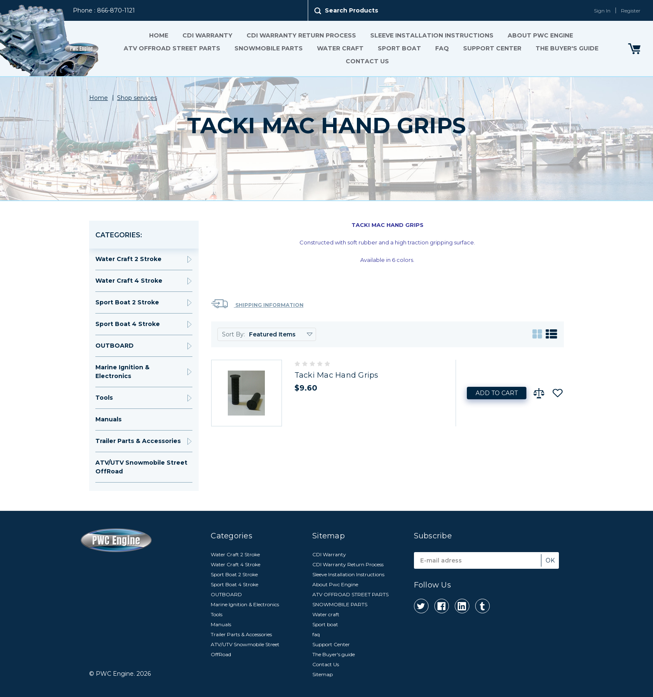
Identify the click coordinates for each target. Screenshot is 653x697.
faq (442, 48)
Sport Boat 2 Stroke (127, 302)
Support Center (492, 48)
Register (631, 10)
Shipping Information (257, 304)
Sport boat (399, 48)
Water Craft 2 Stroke (128, 259)
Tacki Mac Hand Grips (336, 375)
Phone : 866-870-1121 (104, 10)
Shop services (137, 98)
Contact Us (367, 61)
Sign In (602, 10)
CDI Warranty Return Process (301, 35)
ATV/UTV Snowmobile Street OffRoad (141, 467)
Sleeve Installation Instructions (431, 35)
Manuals (108, 419)
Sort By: (233, 334)
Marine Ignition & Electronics (122, 371)
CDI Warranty (207, 35)
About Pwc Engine (540, 35)
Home (158, 35)
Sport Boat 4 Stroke (127, 324)
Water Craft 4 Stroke (128, 280)
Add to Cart (497, 393)
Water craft (340, 48)
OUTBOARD (114, 345)
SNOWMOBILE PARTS (268, 48)
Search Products (351, 10)
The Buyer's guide (567, 48)
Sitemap (322, 674)
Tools (104, 397)
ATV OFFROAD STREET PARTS (172, 48)
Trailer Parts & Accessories (138, 441)
